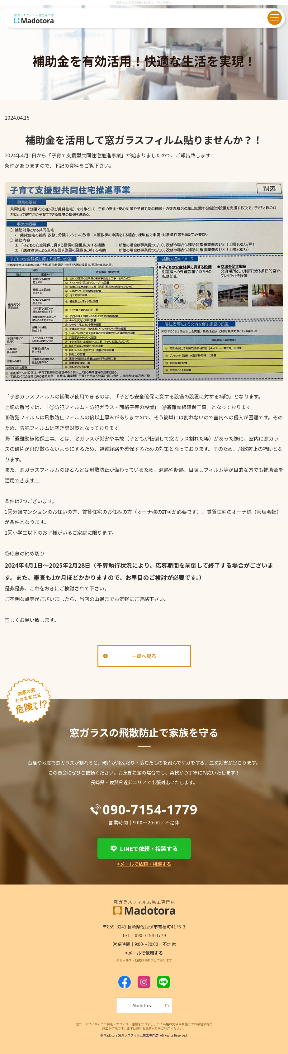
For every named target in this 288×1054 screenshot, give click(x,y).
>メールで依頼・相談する (144, 864)
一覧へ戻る (143, 656)
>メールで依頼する (144, 953)
